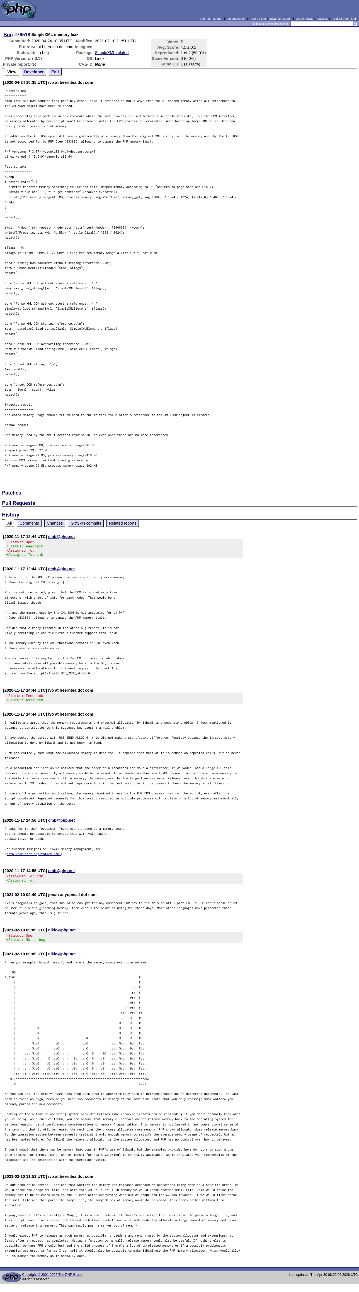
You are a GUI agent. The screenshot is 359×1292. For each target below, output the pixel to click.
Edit (55, 72)
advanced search (280, 18)
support (218, 18)
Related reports (122, 523)
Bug (8, 34)
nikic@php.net (62, 936)
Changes (55, 523)
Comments (29, 523)
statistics (322, 18)
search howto (304, 18)
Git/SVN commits (86, 523)
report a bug (258, 18)
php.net (205, 18)
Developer (34, 72)
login (354, 18)
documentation (236, 18)
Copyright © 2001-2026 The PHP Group (52, 1283)
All (9, 523)
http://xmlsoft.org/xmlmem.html (34, 859)
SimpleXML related (112, 52)
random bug (340, 18)
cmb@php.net (61, 536)
